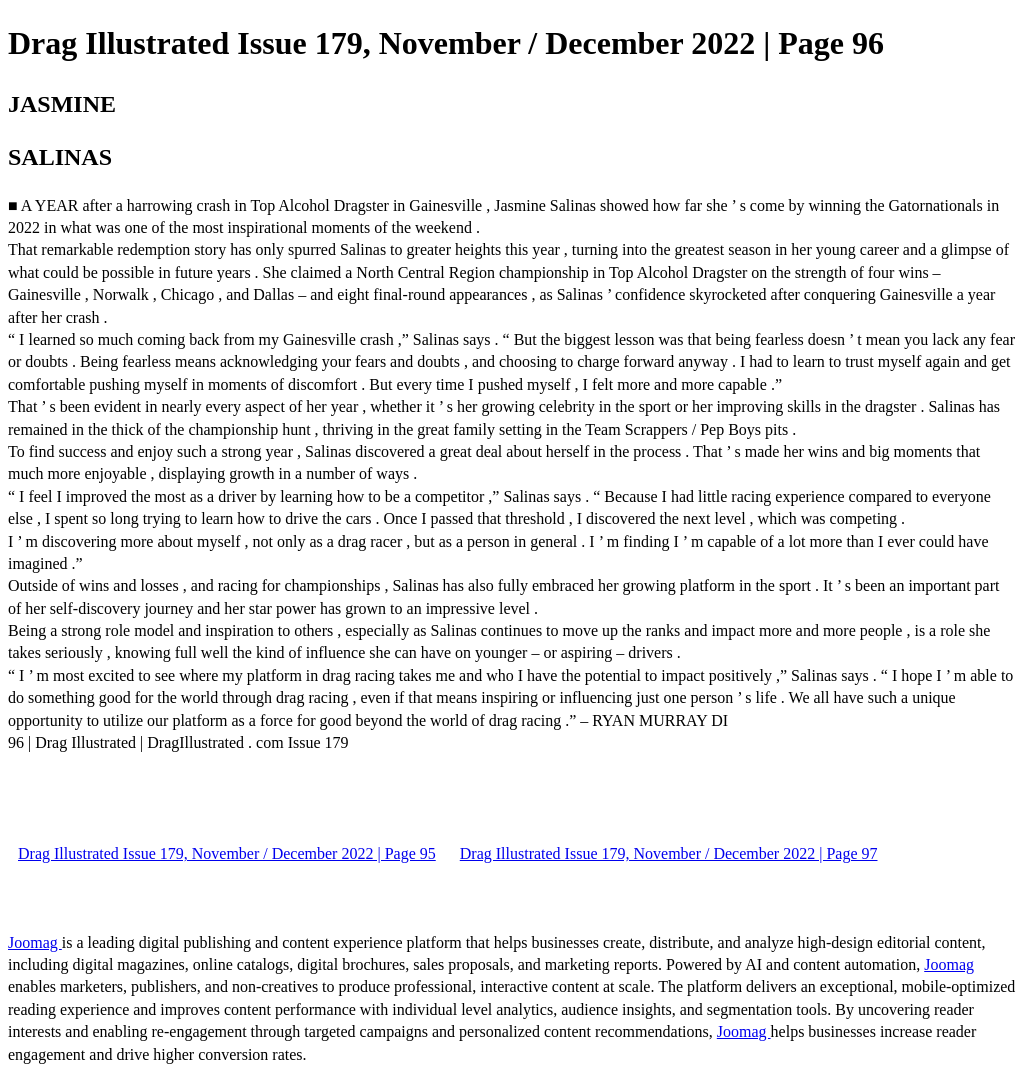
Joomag (35, 942)
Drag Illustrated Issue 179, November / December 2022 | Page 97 (669, 853)
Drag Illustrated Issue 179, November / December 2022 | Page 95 (227, 853)
